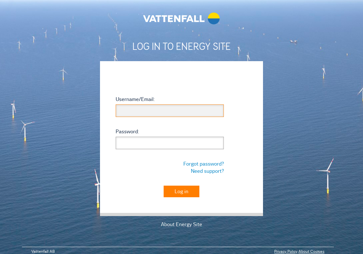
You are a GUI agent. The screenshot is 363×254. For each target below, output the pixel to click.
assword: (127, 131)
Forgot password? (203, 164)
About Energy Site (181, 224)
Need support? (207, 171)
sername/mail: (135, 99)
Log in (181, 191)
